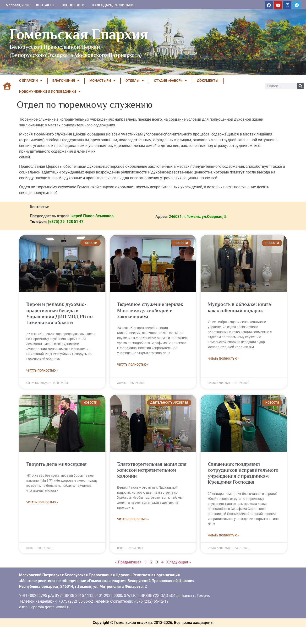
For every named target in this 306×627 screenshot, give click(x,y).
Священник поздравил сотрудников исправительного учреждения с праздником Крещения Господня (243, 473)
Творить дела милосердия (56, 464)
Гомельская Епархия (79, 34)
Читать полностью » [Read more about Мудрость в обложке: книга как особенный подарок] (223, 358)
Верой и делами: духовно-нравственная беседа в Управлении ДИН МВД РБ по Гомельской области (59, 313)
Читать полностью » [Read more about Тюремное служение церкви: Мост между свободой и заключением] (133, 364)
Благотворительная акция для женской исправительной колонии (151, 470)
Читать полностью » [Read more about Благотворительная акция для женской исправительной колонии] (133, 519)
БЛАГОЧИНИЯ (65, 80)
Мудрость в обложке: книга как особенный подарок (239, 307)
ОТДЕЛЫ (135, 80)
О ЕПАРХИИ (30, 80)
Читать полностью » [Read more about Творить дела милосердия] (42, 502)
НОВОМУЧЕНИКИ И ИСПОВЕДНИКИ (50, 91)
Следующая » (179, 562)
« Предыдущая (128, 562)
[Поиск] (300, 86)
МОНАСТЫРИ (102, 80)
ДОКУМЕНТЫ (207, 80)
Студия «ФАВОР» (170, 80)
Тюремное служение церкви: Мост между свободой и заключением (150, 310)
